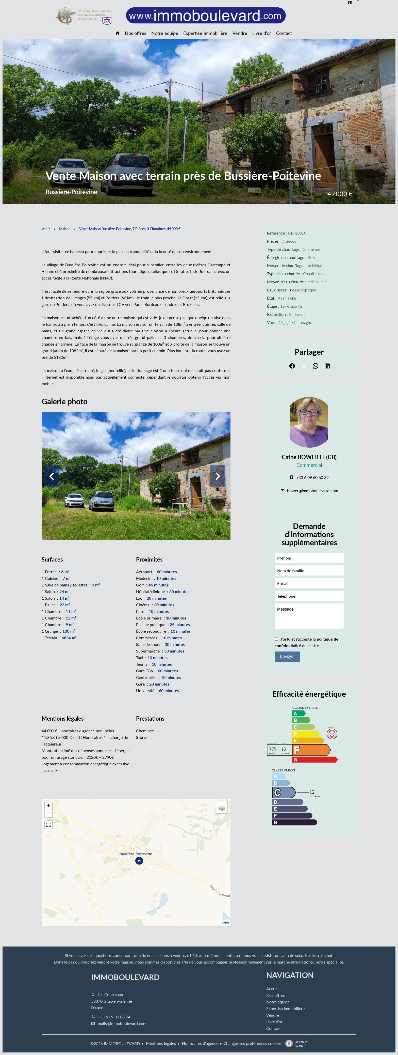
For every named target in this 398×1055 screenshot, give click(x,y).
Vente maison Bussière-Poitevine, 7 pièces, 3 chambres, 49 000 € (129, 228)
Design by (295, 1043)
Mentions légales (160, 1043)
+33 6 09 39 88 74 (114, 1017)
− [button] (48, 813)
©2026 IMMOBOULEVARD (115, 1043)
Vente (46, 228)
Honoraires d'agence (199, 1043)
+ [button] (48, 806)
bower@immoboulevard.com (312, 490)
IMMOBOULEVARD (125, 977)
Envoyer (287, 656)
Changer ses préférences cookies (252, 1043)
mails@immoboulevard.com (122, 1023)
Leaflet (225, 923)
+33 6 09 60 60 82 (312, 477)
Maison (65, 228)
